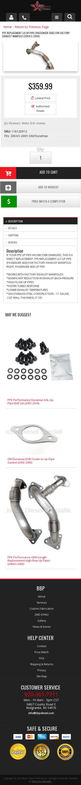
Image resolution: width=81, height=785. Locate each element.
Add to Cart (29, 173)
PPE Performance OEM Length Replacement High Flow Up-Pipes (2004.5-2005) (29, 560)
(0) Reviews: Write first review (24, 123)
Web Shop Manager (41, 781)
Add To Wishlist (29, 187)
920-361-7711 (41, 694)
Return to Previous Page (32, 27)
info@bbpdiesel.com (41, 713)
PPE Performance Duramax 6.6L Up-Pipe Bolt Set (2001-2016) (31, 401)
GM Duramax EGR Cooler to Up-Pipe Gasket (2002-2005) (31, 460)
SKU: (7, 131)
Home (7, 27)
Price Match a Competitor (33, 202)
